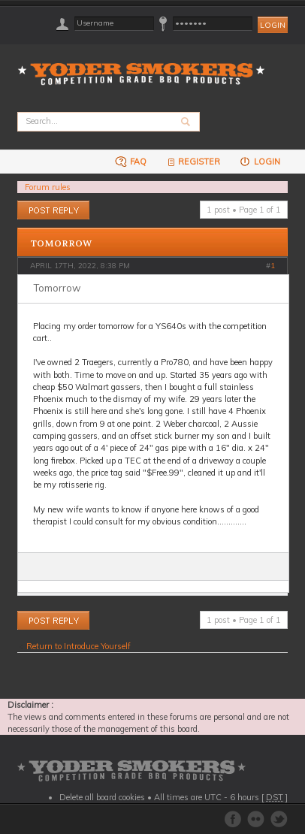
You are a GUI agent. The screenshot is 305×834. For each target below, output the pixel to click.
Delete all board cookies (102, 797)
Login (259, 161)
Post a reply (53, 210)
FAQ (130, 161)
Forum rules (48, 187)
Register (192, 161)
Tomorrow (61, 243)
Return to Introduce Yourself (78, 646)
